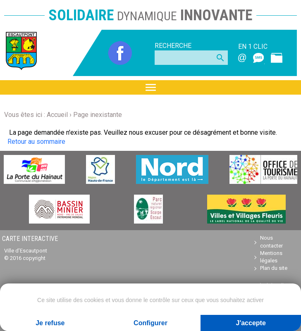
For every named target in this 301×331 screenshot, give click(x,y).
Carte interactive (30, 239)
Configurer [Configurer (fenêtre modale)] (150, 322)
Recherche (173, 46)
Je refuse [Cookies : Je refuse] (50, 322)
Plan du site (273, 268)
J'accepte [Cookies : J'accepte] (251, 322)
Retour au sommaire (36, 141)
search (220, 58)
